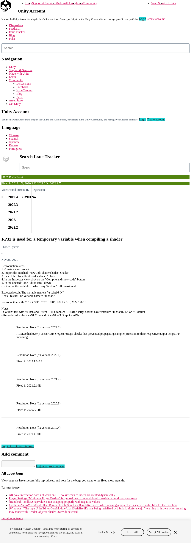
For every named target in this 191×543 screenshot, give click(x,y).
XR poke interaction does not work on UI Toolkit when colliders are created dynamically (62, 496)
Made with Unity (66, 3)
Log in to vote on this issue (17, 446)
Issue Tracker (17, 32)
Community (90, 3)
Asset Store (157, 3)
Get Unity (170, 3)
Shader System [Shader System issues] (10, 247)
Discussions (16, 25)
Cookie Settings (106, 532)
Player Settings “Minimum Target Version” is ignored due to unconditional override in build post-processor (73, 499)
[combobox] (95, 48)
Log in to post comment (54, 467)
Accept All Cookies (158, 532)
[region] (95, 531)
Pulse (12, 38)
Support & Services (43, 3)
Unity (28, 3)
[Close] (175, 532)
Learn (79, 3)
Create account (156, 19)
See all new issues (12, 519)
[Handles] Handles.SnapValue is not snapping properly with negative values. (55, 502)
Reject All (132, 532)
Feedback (14, 28)
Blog (12, 35)
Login (142, 19)
